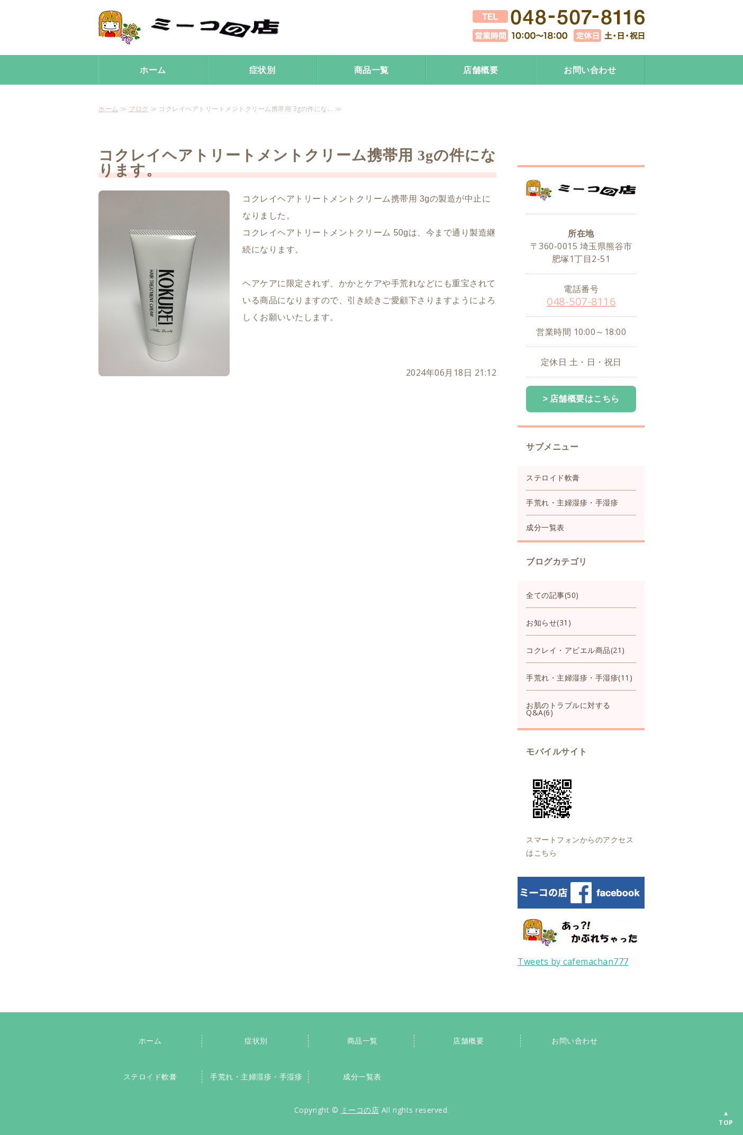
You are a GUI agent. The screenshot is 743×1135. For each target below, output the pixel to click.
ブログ (139, 108)
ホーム (153, 70)
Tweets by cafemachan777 (573, 960)
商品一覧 (371, 70)
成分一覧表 (545, 526)
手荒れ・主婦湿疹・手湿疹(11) (579, 676)
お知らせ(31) (548, 621)
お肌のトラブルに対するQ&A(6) (568, 707)
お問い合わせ (590, 70)
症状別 (262, 70)
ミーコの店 (360, 1109)
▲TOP (726, 1118)
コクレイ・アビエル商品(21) (575, 649)
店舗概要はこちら (585, 398)
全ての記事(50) (552, 594)
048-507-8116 (581, 301)
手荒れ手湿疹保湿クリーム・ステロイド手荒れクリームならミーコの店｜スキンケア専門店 (188, 27)
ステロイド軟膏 (553, 476)
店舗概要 (480, 70)
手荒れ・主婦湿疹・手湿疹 (572, 501)
